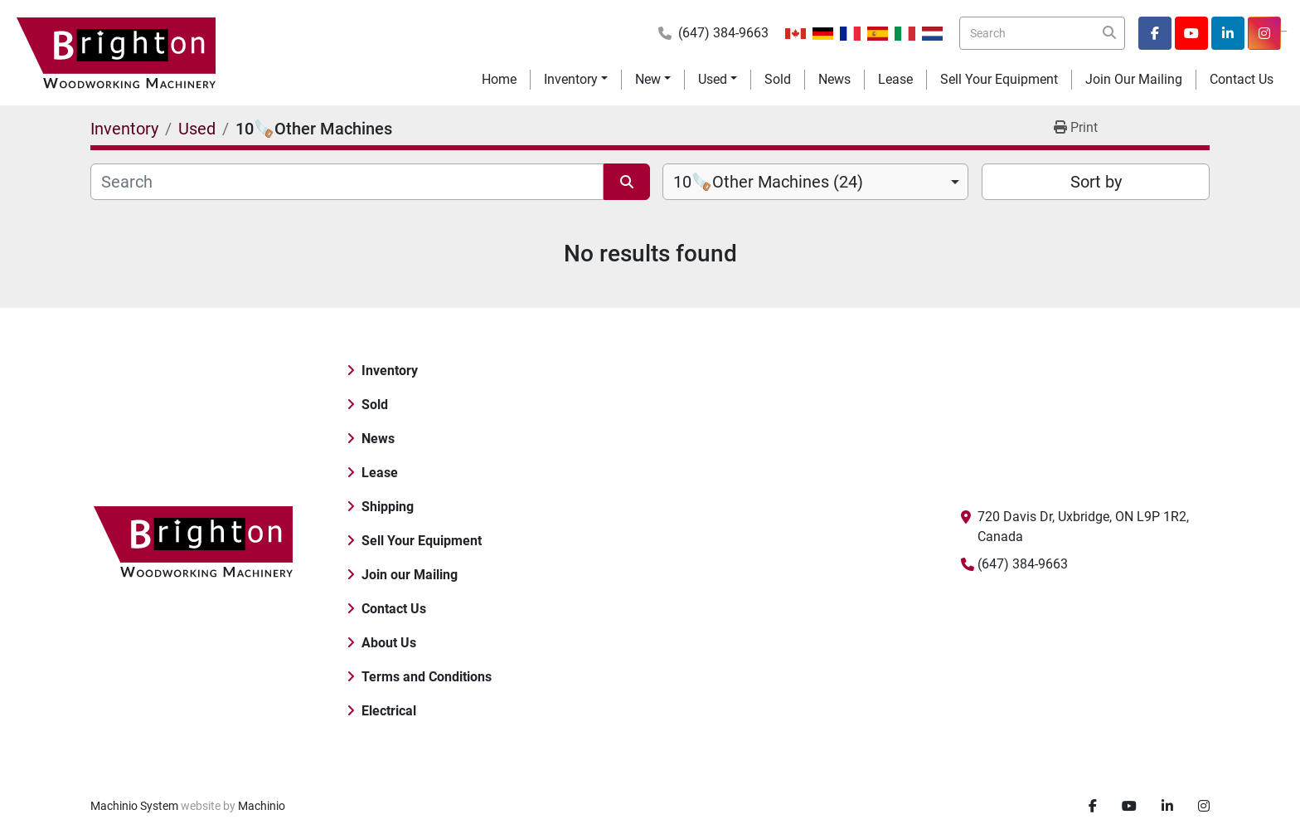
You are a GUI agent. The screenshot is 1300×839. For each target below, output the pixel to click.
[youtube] (1191, 33)
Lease (895, 79)
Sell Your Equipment (999, 79)
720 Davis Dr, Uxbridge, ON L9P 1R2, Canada (1083, 526)
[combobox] (815, 181)
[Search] (1042, 33)
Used (712, 79)
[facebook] (1154, 33)
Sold (777, 79)
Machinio (261, 805)
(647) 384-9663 (723, 33)
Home (499, 79)
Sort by (1096, 182)
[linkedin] (1227, 33)
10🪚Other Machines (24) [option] (768, 182)
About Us (388, 643)
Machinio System (134, 805)
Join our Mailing (1133, 79)
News (834, 79)
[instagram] (1264, 33)
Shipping (387, 507)
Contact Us (1241, 79)
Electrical (388, 711)
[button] (576, 80)
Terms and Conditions (426, 677)
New (648, 79)
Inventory (571, 79)
